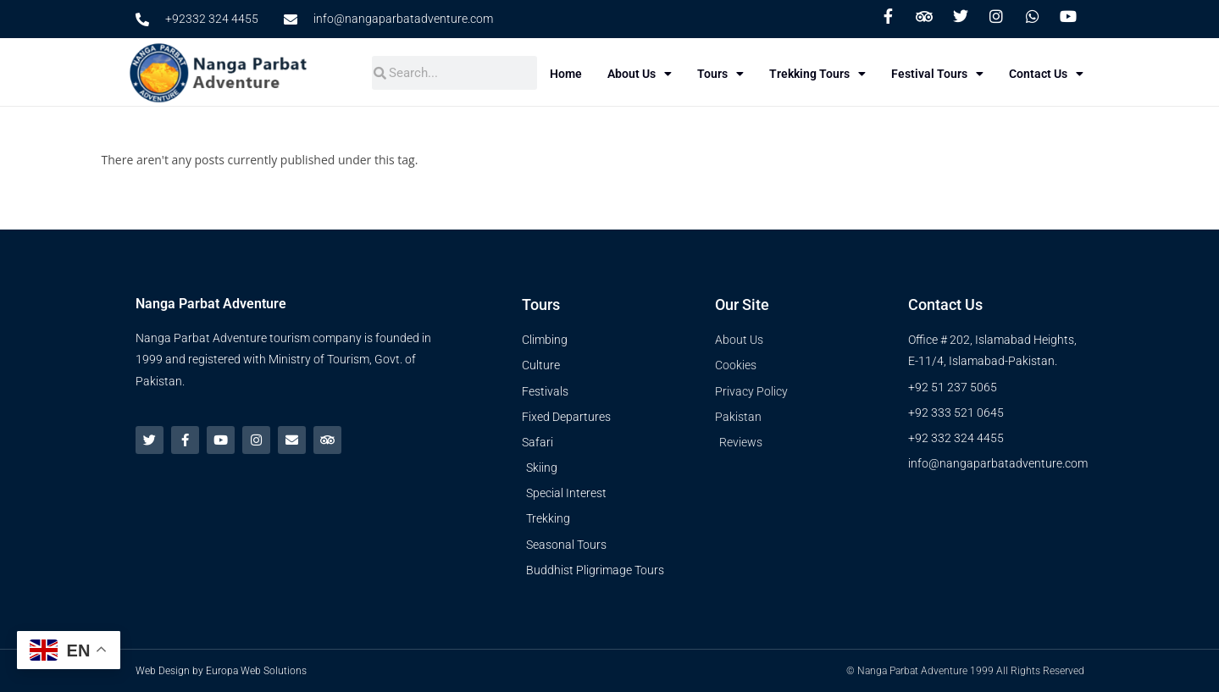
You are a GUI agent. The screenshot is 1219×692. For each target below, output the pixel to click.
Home (570, 73)
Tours (724, 73)
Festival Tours (941, 73)
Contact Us (1050, 73)
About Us (644, 73)
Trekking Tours (821, 73)
